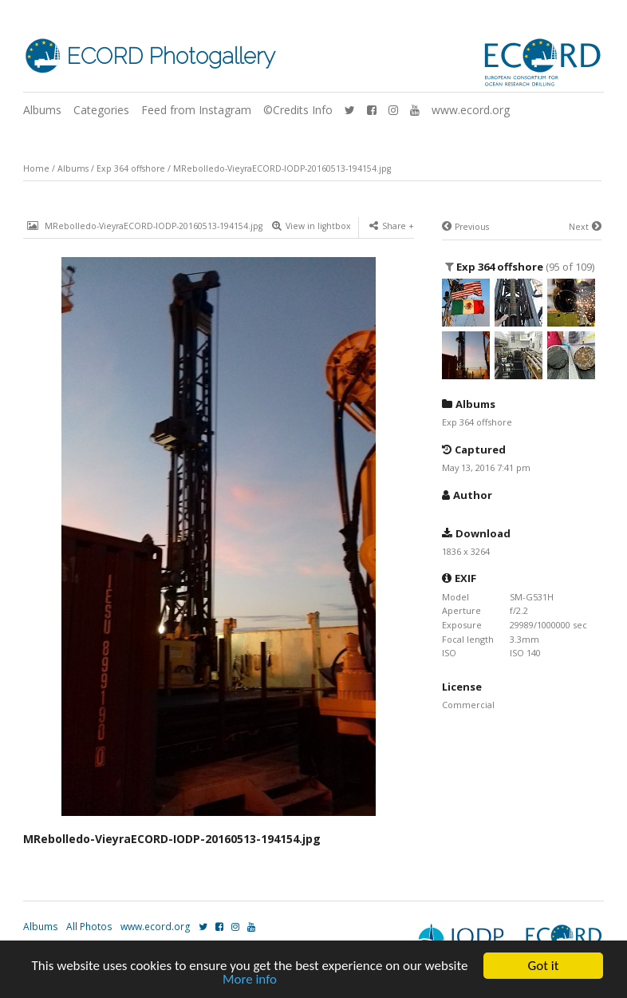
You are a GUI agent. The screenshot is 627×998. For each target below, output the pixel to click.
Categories (101, 109)
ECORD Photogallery (170, 56)
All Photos (89, 926)
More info (250, 980)
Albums (42, 109)
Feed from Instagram (196, 109)
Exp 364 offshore (131, 168)
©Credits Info (298, 109)
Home (36, 168)
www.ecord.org (471, 109)
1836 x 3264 (466, 551)
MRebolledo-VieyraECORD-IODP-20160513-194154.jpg (282, 168)
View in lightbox (311, 226)
